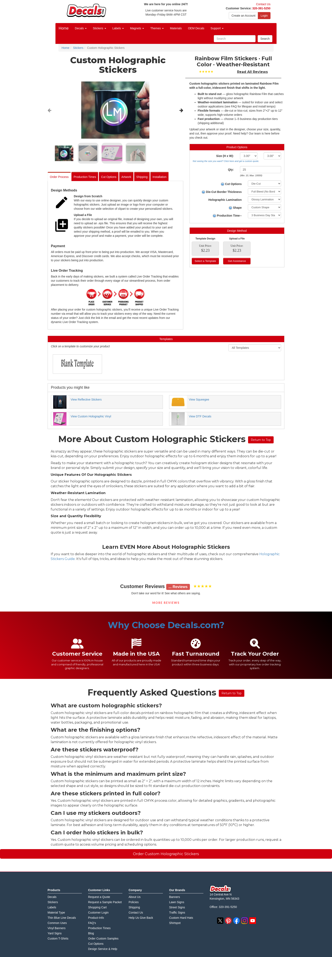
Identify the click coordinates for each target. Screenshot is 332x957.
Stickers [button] (99, 28)
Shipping (142, 177)
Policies (134, 902)
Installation (159, 177)
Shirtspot (175, 923)
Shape (235, 208)
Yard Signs (54, 933)
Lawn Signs (176, 902)
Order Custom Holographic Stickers (166, 854)
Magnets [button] (137, 28)
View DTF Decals (200, 416)
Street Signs (177, 907)
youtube (252, 920)
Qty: (231, 169)
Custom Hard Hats (181, 917)
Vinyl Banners (56, 928)
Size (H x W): (225, 156)
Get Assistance (237, 261)
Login (264, 15)
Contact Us (263, 4)
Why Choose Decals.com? (166, 625)
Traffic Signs (177, 912)
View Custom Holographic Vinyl (91, 416)
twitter (220, 920)
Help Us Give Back (141, 917)
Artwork (126, 177)
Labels (52, 907)
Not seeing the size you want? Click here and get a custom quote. (226, 161)
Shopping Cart (97, 907)
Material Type (56, 912)
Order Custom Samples (103, 938)
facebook (236, 920)
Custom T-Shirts (58, 938)
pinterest (228, 920)
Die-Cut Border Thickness (222, 192)
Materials (176, 28)
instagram (244, 920)
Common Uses (57, 923)
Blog (91, 933)
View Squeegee (199, 399)
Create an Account (243, 15)
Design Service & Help (102, 949)
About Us (135, 897)
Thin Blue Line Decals (62, 917)
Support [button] (217, 28)
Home (64, 28)
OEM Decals (196, 28)
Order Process (59, 177)
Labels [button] (118, 28)
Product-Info (96, 917)
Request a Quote (99, 897)
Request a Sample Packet (105, 902)
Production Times (85, 177)
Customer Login (98, 912)
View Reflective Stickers (86, 399)
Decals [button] (81, 28)
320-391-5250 (261, 8)
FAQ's (92, 923)
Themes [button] (157, 28)
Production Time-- (227, 215)
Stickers (53, 902)
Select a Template (205, 261)
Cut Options (108, 177)
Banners (174, 897)
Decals (52, 897)
